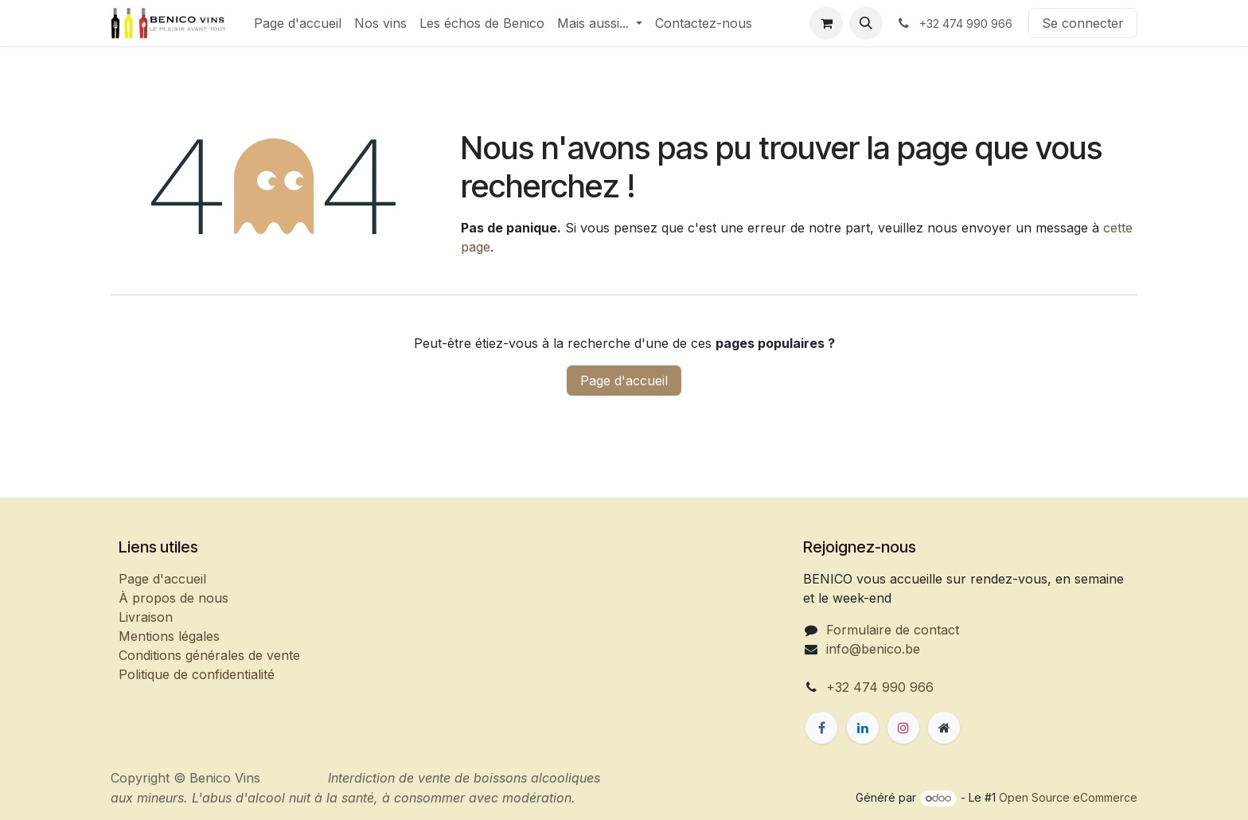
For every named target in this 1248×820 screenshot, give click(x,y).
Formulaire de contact (892, 630)
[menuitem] (298, 23)
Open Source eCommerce (1068, 797)
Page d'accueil (624, 381)
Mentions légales (169, 636)
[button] (866, 23)
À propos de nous (173, 598)
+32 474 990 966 (880, 687)
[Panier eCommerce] (826, 23)
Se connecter (1083, 23)
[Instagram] (903, 728)
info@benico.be (873, 649)
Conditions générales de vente (209, 655)
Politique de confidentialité (197, 674)
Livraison (146, 617)
